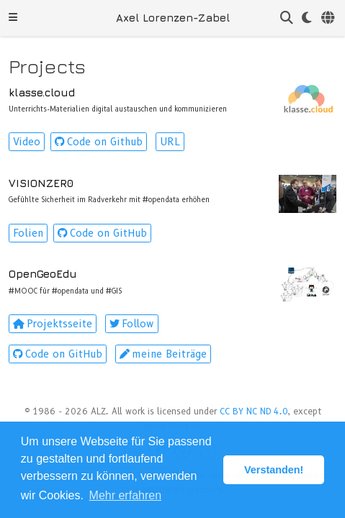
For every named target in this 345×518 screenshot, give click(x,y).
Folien (28, 233)
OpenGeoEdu (43, 274)
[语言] (328, 18)
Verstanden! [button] (273, 470)
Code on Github (99, 141)
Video (26, 141)
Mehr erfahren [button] (125, 495)
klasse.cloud (42, 92)
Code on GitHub (102, 233)
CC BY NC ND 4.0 (254, 411)
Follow (131, 323)
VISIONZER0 (41, 183)
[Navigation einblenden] (13, 18)
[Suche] (286, 18)
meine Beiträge (163, 353)
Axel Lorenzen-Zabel (173, 18)
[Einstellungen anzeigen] (307, 18)
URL (170, 141)
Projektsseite (52, 323)
